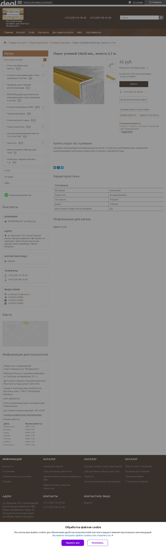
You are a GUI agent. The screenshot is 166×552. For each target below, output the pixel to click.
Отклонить (97, 543)
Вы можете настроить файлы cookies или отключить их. (82, 535)
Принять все (73, 543)
